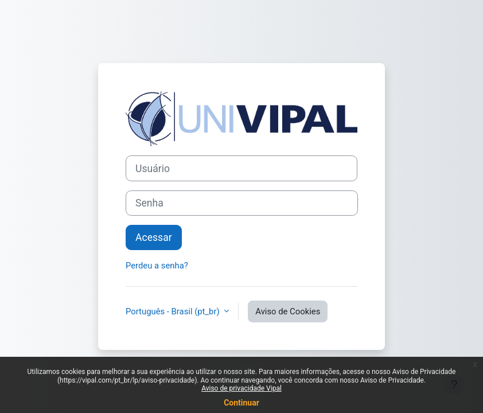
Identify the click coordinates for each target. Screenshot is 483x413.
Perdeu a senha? (157, 265)
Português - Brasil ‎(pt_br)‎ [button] (173, 311)
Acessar (153, 237)
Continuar (241, 402)
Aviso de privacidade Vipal (241, 388)
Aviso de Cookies (287, 311)
